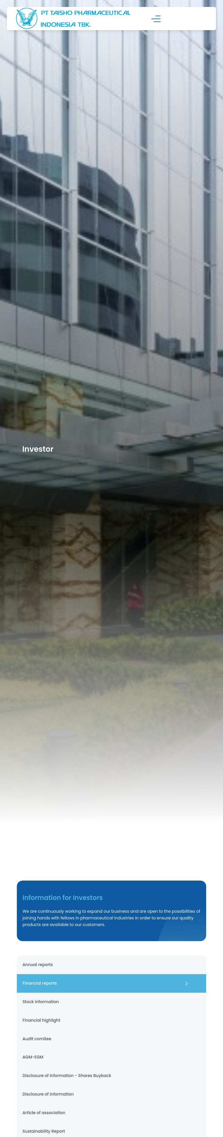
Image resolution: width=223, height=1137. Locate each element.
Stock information (41, 1002)
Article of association (44, 1113)
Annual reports (38, 964)
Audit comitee (37, 1039)
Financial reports (40, 983)
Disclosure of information (48, 1094)
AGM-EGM (33, 1057)
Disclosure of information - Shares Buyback (67, 1075)
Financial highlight (41, 1020)
